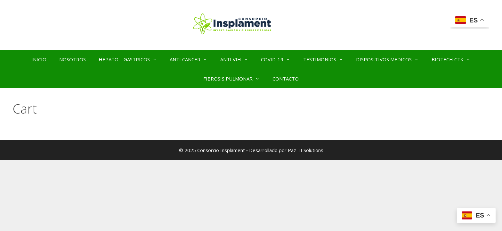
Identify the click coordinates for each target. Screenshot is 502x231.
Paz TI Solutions (305, 150)
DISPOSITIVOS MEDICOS (390, 59)
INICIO (38, 59)
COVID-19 (279, 59)
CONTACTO (285, 78)
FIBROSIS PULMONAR (234, 78)
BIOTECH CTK (454, 59)
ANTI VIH (237, 59)
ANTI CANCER (192, 59)
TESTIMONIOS (326, 59)
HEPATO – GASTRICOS (131, 59)
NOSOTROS (72, 59)
